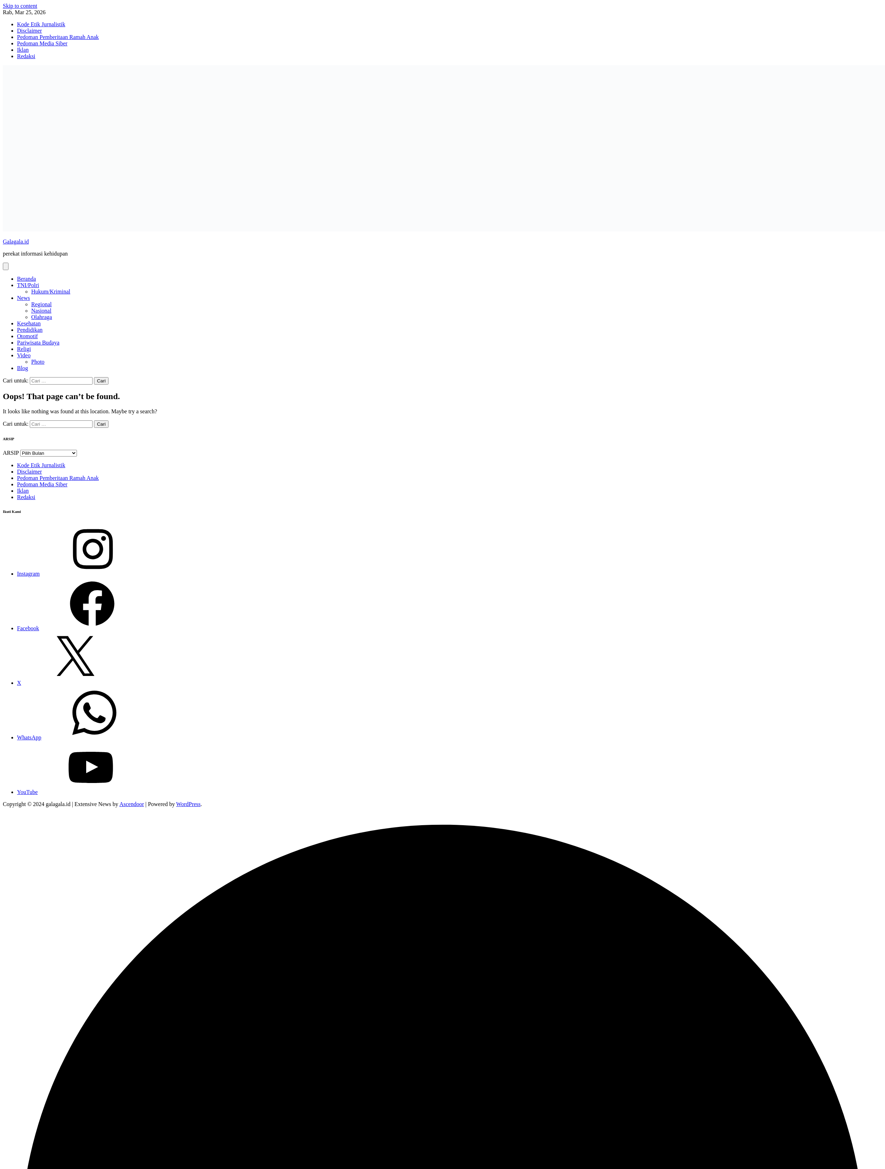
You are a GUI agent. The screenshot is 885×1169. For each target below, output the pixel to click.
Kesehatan (29, 323)
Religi (24, 349)
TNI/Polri (28, 285)
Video (23, 355)
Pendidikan (30, 330)
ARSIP (11, 453)
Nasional (41, 311)
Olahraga (41, 317)
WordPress (188, 804)
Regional (41, 304)
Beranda (26, 279)
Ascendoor (131, 804)
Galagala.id (16, 242)
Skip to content (20, 6)
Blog (22, 368)
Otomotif (27, 336)
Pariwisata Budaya (38, 343)
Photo (37, 362)
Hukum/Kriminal (50, 292)
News (23, 298)
